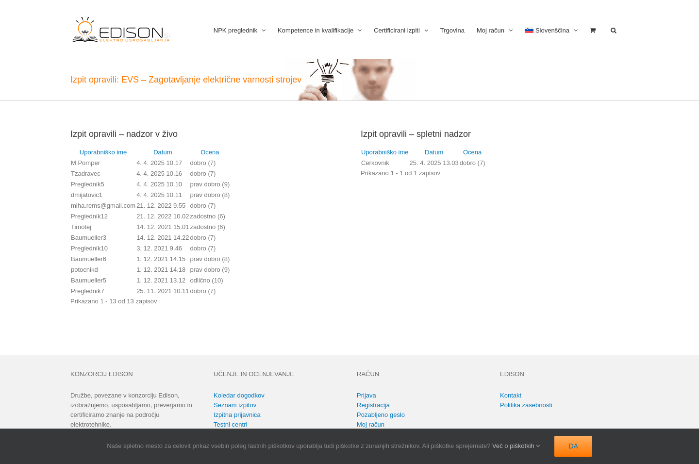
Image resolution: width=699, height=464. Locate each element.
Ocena (209, 152)
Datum (162, 152)
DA (573, 446)
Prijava (366, 395)
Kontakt (510, 395)
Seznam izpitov (235, 405)
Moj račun (370, 424)
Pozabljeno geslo (381, 414)
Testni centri (230, 424)
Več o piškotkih (516, 445)
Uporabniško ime (103, 152)
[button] (613, 29)
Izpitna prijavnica (237, 414)
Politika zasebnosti (526, 405)
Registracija (373, 405)
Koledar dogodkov (239, 395)
